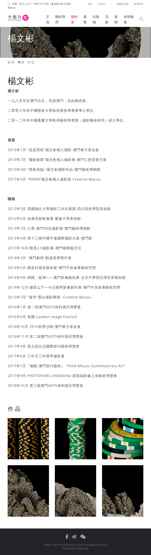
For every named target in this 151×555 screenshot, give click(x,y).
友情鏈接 (129, 19)
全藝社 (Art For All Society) (59, 545)
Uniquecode (81, 548)
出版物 (96, 19)
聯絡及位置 (123, 3)
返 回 (11, 62)
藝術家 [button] (74, 19)
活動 (107, 19)
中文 (90, 3)
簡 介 (21, 62)
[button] (141, 19)
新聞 (116, 19)
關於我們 (60, 19)
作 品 (31, 62)
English (102, 3)
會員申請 (138, 3)
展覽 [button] (85, 19)
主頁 (47, 19)
